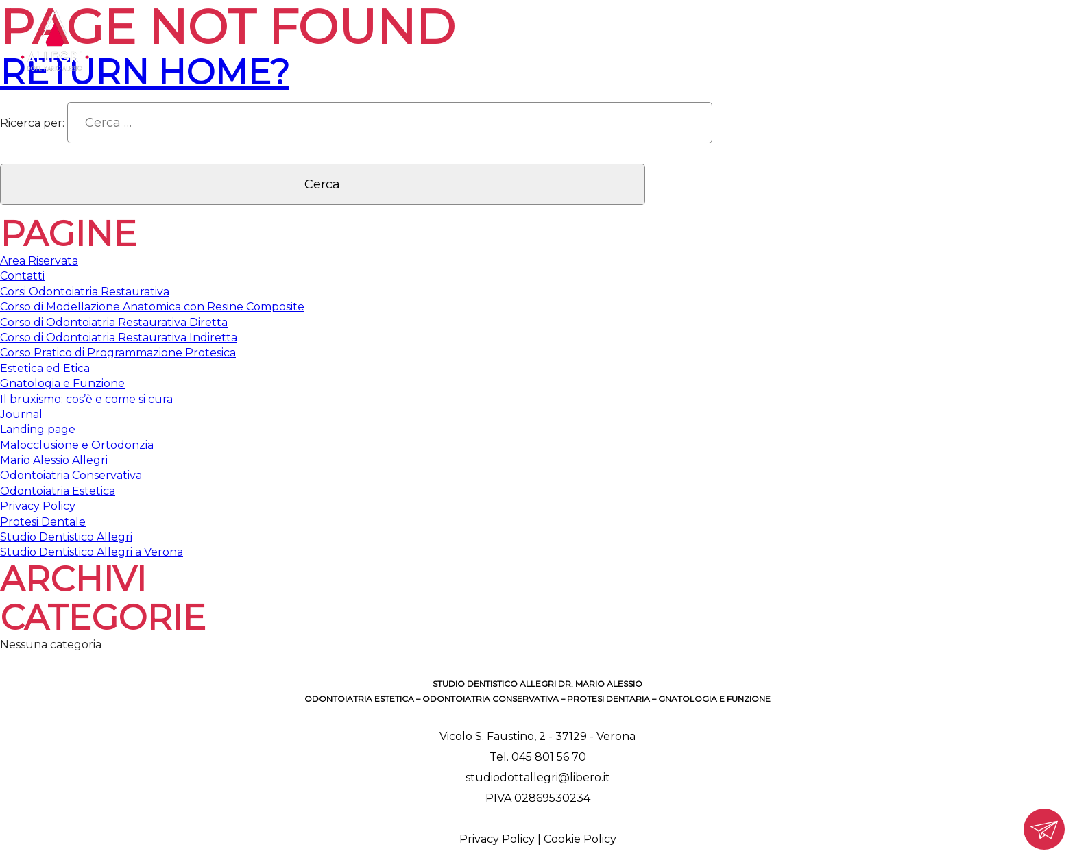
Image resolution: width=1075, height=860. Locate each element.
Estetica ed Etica (45, 368)
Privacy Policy (37, 506)
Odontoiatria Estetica (57, 490)
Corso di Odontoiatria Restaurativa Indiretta (118, 337)
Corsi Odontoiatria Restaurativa (84, 291)
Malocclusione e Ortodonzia (77, 445)
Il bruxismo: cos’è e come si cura (86, 399)
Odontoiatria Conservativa (71, 475)
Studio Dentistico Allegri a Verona (91, 551)
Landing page (37, 429)
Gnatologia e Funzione (62, 383)
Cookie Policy (580, 839)
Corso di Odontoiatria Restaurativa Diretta (114, 322)
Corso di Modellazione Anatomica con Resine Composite (152, 306)
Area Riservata (39, 260)
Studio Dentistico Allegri (66, 536)
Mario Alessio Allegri (54, 460)
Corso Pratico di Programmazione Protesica (118, 352)
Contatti (22, 275)
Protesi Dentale (43, 521)
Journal (21, 414)
